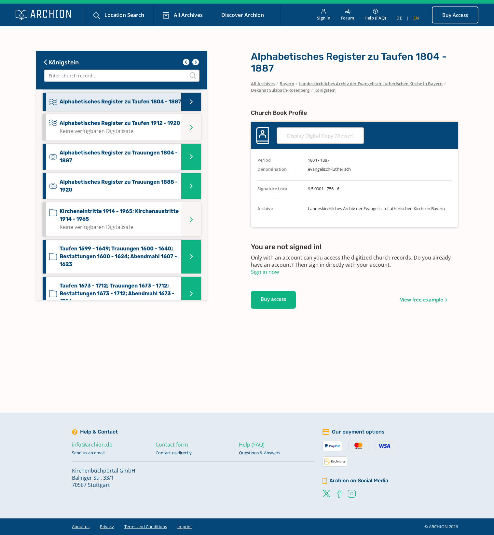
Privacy (107, 526)
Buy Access (455, 15)
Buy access (273, 299)
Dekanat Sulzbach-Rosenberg (280, 90)
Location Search (123, 15)
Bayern (287, 84)
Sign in (323, 15)
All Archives (187, 15)
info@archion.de (92, 444)
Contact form (172, 444)
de (399, 18)
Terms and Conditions (145, 526)
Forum (347, 15)
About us (80, 526)
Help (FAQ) (375, 15)
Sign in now (265, 271)
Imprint (184, 526)
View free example (421, 299)
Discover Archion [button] (243, 15)
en (416, 18)
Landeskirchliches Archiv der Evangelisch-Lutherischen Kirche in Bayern (371, 84)
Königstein (61, 62)
